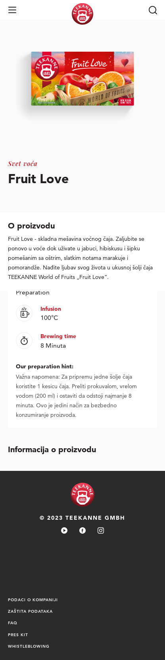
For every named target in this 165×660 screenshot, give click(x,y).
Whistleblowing (29, 646)
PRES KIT (18, 634)
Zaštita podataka (30, 611)
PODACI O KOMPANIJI (33, 599)
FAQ (12, 622)
